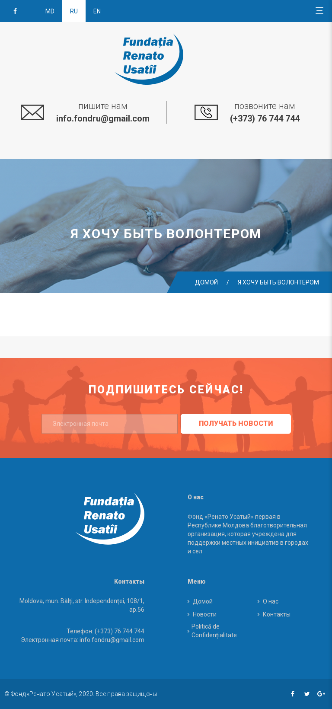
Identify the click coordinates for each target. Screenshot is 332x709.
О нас (270, 601)
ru (74, 11)
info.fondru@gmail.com (103, 118)
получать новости (236, 423)
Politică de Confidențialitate (214, 631)
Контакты (276, 614)
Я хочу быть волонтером (278, 282)
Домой (206, 282)
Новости (205, 614)
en (97, 11)
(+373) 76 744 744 (265, 118)
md (49, 11)
